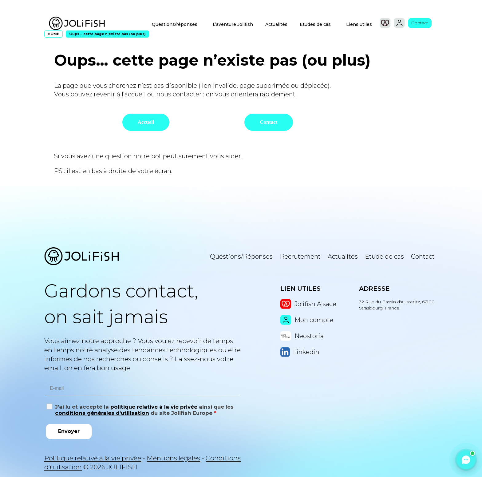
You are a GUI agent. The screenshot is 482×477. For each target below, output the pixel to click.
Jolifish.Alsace (308, 304)
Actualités (276, 24)
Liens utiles (359, 24)
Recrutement (300, 256)
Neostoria (302, 336)
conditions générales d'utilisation (102, 413)
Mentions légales (173, 458)
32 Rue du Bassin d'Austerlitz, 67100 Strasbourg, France (397, 305)
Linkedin (299, 352)
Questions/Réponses (241, 256)
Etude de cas (384, 256)
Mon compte (306, 320)
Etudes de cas (315, 24)
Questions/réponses (174, 24)
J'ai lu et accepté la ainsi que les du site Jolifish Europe (144, 410)
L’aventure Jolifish (233, 24)
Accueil (146, 122)
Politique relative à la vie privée (92, 458)
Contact (419, 23)
